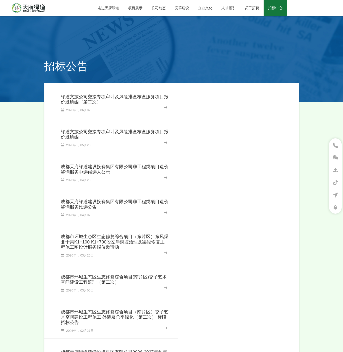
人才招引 (228, 8)
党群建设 (182, 8)
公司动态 (158, 8)
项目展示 (135, 8)
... (185, 291)
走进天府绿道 (108, 8)
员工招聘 (252, 8)
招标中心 (275, 8)
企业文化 (205, 8)
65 (198, 291)
